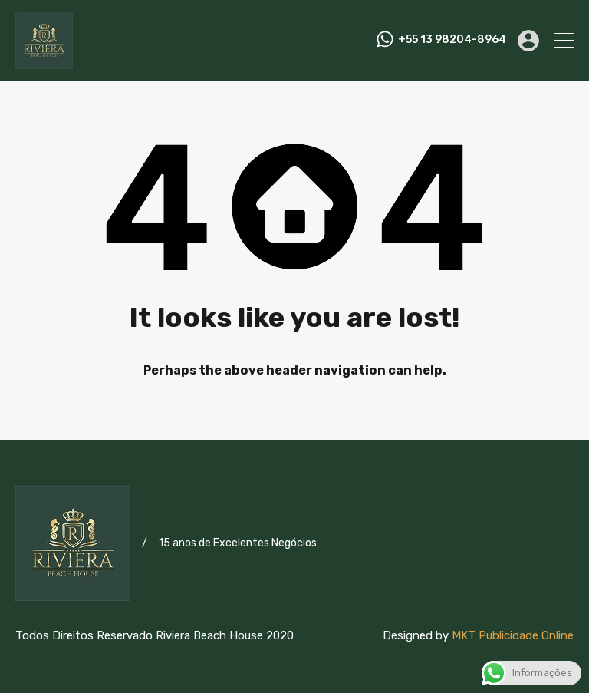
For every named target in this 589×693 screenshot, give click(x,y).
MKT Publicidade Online (513, 635)
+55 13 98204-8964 (452, 40)
